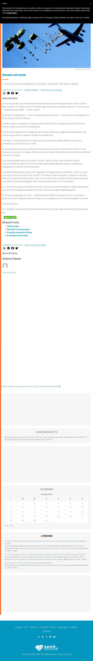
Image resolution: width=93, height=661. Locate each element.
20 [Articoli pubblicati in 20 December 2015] (82, 512)
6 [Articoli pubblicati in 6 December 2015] (82, 503)
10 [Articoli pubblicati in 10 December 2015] (46, 508)
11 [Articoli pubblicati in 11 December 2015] (58, 508)
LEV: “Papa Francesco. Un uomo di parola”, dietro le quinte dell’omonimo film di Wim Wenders (38, 554)
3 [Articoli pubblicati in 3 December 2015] (46, 503)
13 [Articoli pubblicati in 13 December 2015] (82, 508)
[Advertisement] (46, 368)
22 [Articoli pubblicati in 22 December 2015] (22, 516)
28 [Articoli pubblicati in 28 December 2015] (11, 521)
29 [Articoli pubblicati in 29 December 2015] (22, 521)
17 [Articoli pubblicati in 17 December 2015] (46, 512)
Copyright (73, 627)
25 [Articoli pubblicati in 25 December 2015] (58, 516)
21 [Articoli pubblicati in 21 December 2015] (11, 516)
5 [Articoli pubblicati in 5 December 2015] (70, 503)
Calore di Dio (13, 226)
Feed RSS (47, 536)
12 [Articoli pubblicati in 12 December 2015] (70, 508)
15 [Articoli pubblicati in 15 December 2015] (22, 512)
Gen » (12, 526)
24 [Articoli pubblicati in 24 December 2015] (46, 516)
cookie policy (12, 13)
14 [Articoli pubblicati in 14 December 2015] (11, 512)
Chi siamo (19, 627)
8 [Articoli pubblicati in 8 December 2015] (22, 508)
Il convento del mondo (17, 235)
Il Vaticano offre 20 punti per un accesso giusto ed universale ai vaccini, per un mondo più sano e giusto (42, 541)
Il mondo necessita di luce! (19, 232)
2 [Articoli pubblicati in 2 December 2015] (34, 503)
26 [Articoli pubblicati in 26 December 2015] (70, 516)
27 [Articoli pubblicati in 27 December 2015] (82, 516)
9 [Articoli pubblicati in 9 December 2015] (34, 508)
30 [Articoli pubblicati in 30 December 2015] (35, 521)
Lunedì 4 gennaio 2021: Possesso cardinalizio (21, 563)
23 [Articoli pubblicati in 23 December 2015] (35, 516)
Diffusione (33, 627)
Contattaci (46, 631)
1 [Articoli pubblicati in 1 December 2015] (22, 503)
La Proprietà (44, 627)
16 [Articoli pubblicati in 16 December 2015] (35, 512)
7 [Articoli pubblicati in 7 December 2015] (10, 508)
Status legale (62, 627)
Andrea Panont (31, 90)
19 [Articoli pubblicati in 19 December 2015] (70, 512)
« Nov (7, 526)
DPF (26, 627)
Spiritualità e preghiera (51, 90)
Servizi (53, 627)
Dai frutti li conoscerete (18, 229)
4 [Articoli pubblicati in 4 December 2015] (58, 503)
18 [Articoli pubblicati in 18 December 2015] (58, 512)
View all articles (9, 272)
